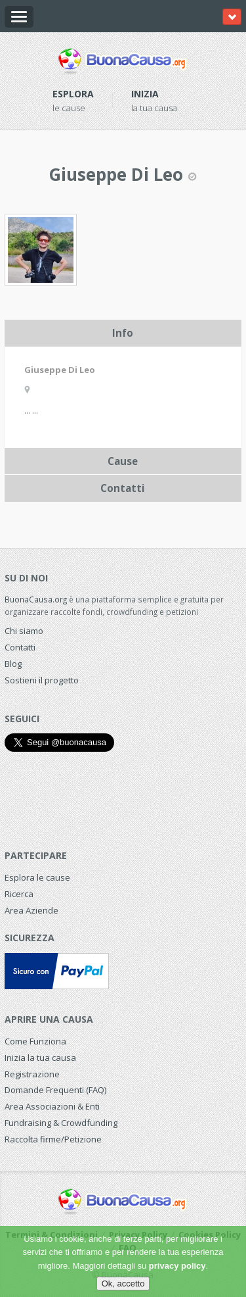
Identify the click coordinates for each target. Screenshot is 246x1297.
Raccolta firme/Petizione (53, 1139)
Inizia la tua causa (40, 1058)
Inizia (145, 93)
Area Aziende (31, 910)
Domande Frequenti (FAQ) (55, 1090)
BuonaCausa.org (36, 599)
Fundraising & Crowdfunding (61, 1123)
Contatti (20, 647)
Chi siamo (24, 631)
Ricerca (19, 894)
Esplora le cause (37, 877)
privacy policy (177, 1266)
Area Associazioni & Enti (52, 1106)
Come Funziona (35, 1041)
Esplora (73, 93)
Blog (13, 664)
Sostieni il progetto (42, 680)
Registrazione (32, 1074)
